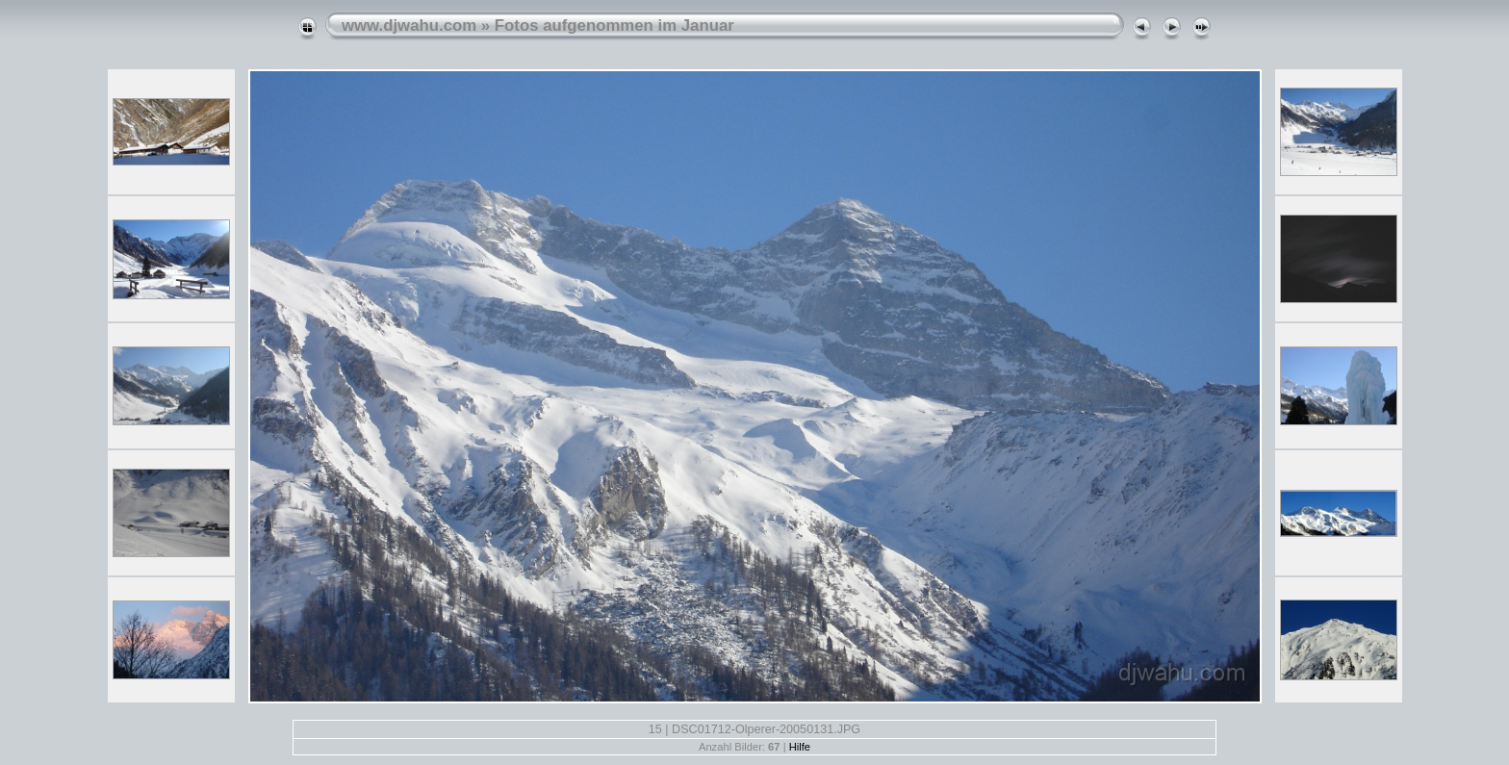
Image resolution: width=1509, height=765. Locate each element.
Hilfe (799, 746)
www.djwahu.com (409, 25)
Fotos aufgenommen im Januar (614, 25)
